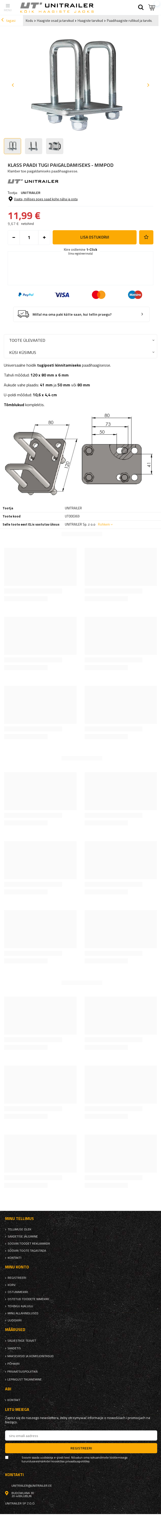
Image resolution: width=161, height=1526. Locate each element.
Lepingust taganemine (24, 1379)
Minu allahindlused (23, 1313)
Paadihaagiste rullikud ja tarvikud (130, 20)
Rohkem (104, 524)
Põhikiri (13, 1363)
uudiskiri (15, 1320)
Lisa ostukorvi (94, 237)
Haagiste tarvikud (90, 20)
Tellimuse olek (19, 1229)
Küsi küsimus (22, 352)
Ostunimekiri (18, 1292)
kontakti (14, 1257)
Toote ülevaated (27, 340)
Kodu (29, 20)
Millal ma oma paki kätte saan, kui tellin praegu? (72, 314)
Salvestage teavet (21, 1340)
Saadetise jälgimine (23, 1236)
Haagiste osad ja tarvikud (55, 20)
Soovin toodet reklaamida (29, 1243)
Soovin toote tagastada (27, 1250)
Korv (12, 1284)
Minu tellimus (19, 1218)
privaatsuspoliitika (22, 1371)
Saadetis (14, 1348)
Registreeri (17, 1277)
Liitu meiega (17, 1409)
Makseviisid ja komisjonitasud (30, 1356)
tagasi (8, 20)
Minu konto (17, 1267)
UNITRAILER (30, 192)
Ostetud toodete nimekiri (28, 1299)
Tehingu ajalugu (20, 1306)
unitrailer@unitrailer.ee (31, 1485)
